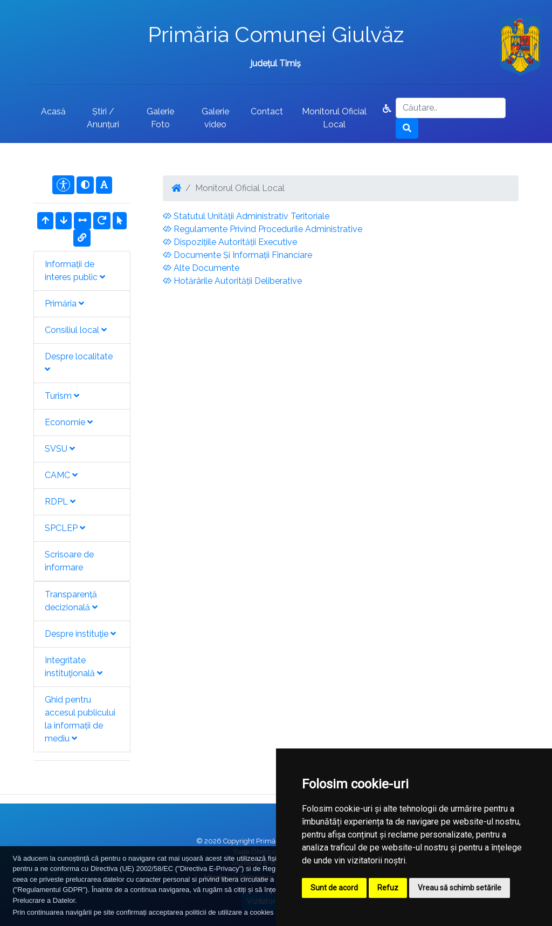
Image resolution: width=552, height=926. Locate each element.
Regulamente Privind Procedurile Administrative (262, 229)
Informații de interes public (75, 270)
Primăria (64, 303)
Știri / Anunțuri (103, 118)
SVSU (60, 449)
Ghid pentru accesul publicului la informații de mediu (80, 719)
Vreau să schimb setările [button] (459, 887)
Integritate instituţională (73, 666)
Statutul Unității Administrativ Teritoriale (246, 216)
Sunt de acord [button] (334, 887)
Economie (69, 422)
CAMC (61, 475)
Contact (267, 111)
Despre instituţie (80, 634)
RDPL (60, 501)
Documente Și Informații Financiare (237, 255)
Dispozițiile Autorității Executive (230, 242)
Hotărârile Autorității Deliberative (232, 281)
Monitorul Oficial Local (334, 118)
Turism (62, 396)
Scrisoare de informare (69, 561)
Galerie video (215, 118)
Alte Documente (201, 268)
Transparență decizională (71, 600)
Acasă (53, 111)
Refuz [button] (387, 887)
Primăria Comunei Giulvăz (276, 34)
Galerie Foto (160, 118)
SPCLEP (65, 528)
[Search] (451, 108)
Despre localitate (79, 362)
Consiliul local (76, 330)
